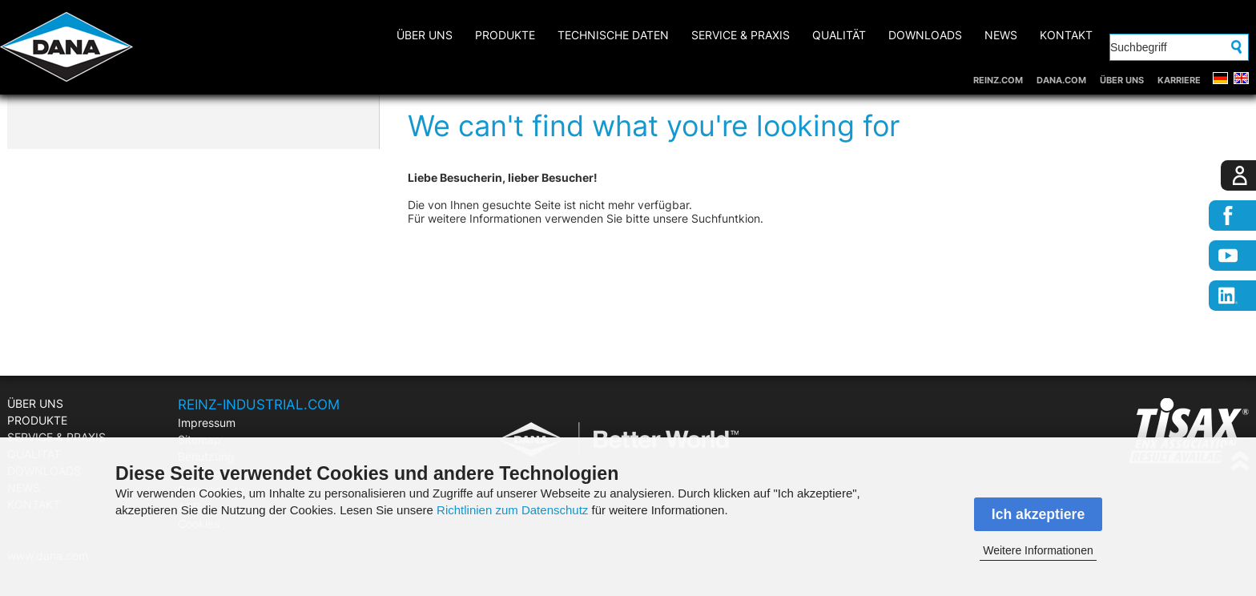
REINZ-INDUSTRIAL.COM (259, 405)
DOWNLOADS (925, 35)
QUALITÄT (839, 35)
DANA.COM (1061, 80)
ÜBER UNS (1122, 80)
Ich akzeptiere (1038, 514)
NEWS (1000, 35)
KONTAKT (1066, 35)
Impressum (206, 422)
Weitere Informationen (1038, 550)
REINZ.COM (998, 80)
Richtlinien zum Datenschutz (512, 510)
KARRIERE (1179, 80)
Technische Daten (613, 35)
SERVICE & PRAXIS (740, 35)
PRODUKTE (505, 35)
